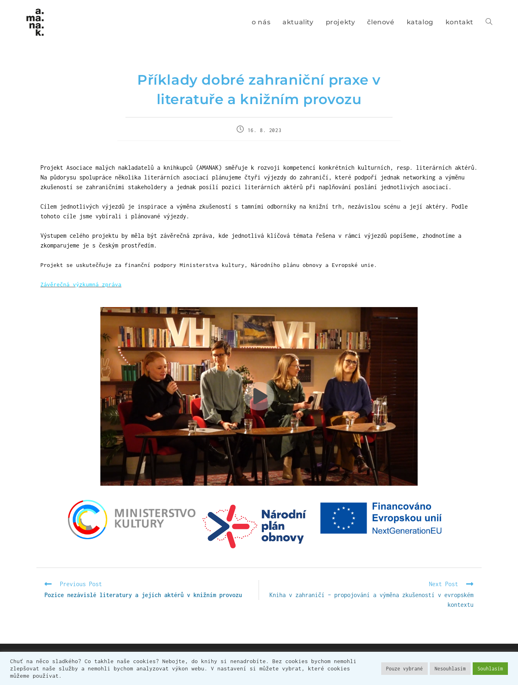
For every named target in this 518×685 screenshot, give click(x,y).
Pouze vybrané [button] (404, 668)
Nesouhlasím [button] (450, 668)
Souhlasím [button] (490, 668)
